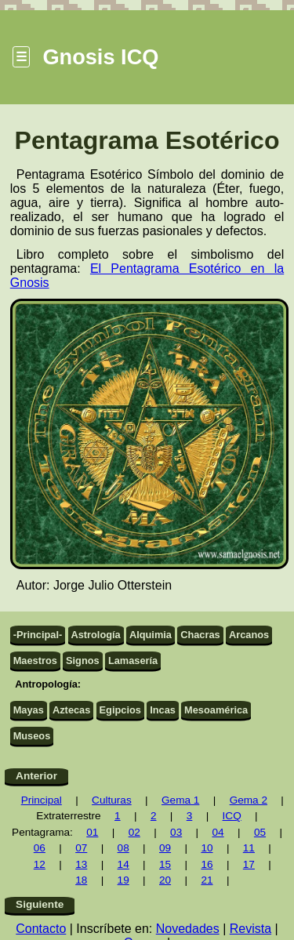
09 (165, 848)
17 (249, 864)
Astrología (95, 635)
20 (165, 880)
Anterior (36, 776)
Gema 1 (180, 800)
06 (39, 848)
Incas (163, 710)
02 (134, 832)
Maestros (35, 660)
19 (123, 880)
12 (39, 864)
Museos (32, 736)
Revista (250, 928)
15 (165, 864)
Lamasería (133, 660)
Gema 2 (248, 800)
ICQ (232, 816)
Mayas (28, 710)
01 (92, 832)
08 (123, 848)
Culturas (112, 800)
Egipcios (120, 710)
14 (123, 864)
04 (217, 832)
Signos (83, 660)
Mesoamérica (216, 710)
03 (176, 832)
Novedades (188, 928)
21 (206, 880)
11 (249, 848)
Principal (41, 800)
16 (206, 864)
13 (81, 864)
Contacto (41, 928)
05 (260, 832)
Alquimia (150, 635)
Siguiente (40, 904)
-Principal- (38, 635)
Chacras (200, 635)
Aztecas (71, 710)
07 (81, 848)
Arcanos (249, 635)
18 (81, 880)
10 (206, 848)
